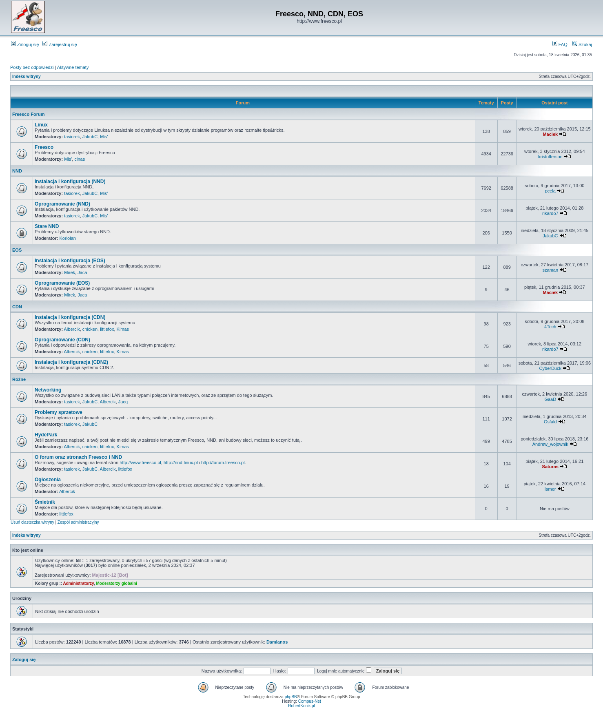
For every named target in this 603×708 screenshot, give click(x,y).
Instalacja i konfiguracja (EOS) (70, 260)
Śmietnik (45, 502)
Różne (19, 379)
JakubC (90, 136)
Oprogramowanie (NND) (62, 204)
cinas (79, 159)
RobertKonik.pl (301, 706)
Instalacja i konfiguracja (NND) (70, 181)
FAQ (560, 44)
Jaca (82, 272)
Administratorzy (78, 583)
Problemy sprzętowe (58, 412)
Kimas (123, 329)
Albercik (72, 329)
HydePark (46, 435)
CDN (17, 306)
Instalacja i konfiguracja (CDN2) (71, 362)
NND (17, 170)
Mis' (104, 136)
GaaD (550, 399)
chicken (90, 329)
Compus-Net (309, 701)
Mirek (69, 272)
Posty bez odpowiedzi (31, 67)
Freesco (44, 147)
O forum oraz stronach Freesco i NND (78, 457)
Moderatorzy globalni (116, 583)
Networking (48, 390)
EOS (17, 250)
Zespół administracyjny (78, 522)
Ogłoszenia (48, 479)
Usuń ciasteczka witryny (32, 522)
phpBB (291, 697)
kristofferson (550, 156)
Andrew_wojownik (550, 444)
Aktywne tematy (73, 67)
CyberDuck (550, 368)
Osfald (550, 421)
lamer (550, 489)
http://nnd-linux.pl (181, 462)
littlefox (107, 329)
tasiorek (72, 136)
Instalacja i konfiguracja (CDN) (70, 317)
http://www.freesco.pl (140, 462)
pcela (550, 190)
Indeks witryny (26, 76)
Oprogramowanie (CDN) (62, 340)
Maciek (550, 134)
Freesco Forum (28, 114)
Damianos (277, 641)
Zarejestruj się (59, 44)
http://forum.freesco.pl (222, 462)
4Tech (550, 326)
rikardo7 (550, 213)
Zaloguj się (25, 44)
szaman (551, 270)
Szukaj (582, 44)
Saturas (550, 466)
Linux (41, 125)
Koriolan (68, 238)
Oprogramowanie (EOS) (62, 283)
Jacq (123, 401)
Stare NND (47, 226)
